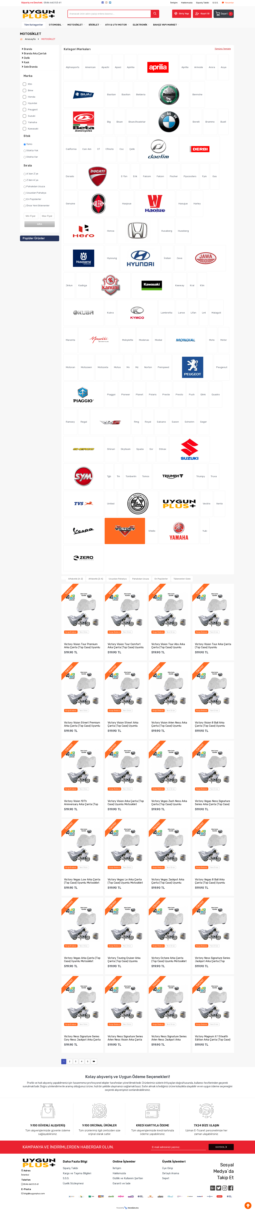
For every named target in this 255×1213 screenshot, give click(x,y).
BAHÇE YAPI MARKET (165, 24)
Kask (26, 62)
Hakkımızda (186, 2)
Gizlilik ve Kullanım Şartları (128, 1178)
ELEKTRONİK (140, 24)
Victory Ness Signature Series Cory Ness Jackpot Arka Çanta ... (82, 1038)
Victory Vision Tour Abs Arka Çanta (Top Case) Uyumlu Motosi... (168, 646)
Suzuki (29, 116)
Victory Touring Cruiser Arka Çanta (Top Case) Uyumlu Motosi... (124, 960)
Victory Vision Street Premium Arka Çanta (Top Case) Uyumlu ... (82, 724)
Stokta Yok (31, 150)
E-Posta (26, 1189)
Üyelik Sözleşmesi (73, 1183)
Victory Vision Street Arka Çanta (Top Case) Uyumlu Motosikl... (123, 724)
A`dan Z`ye (31, 173)
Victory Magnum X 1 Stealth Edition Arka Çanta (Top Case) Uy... (212, 1038)
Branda (28, 49)
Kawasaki (30, 129)
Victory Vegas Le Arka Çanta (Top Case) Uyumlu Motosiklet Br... (125, 881)
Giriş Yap (184, 13)
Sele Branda (31, 66)
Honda (29, 97)
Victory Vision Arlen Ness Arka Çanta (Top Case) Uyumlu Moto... (169, 724)
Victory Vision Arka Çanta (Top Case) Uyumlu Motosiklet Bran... (126, 803)
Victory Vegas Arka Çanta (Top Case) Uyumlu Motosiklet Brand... (82, 960)
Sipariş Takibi (202, 2)
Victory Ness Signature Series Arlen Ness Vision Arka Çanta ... (125, 1038)
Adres (25, 1170)
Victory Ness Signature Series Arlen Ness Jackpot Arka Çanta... (169, 1038)
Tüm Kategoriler (33, 24)
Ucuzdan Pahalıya (35, 192)
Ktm (27, 84)
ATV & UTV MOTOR (116, 24)
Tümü (28, 144)
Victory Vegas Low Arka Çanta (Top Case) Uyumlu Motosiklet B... (82, 881)
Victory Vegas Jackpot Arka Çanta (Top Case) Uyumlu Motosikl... (167, 881)
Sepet (224, 13)
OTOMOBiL (55, 24)
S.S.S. (215, 2)
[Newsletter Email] (178, 1147)
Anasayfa (30, 39)
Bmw (28, 90)
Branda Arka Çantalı (35, 53)
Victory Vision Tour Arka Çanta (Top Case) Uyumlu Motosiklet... (213, 646)
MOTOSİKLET (75, 24)
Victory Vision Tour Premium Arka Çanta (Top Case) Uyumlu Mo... (82, 646)
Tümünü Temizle (223, 49)
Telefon (26, 1180)
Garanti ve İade (122, 1183)
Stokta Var (31, 156)
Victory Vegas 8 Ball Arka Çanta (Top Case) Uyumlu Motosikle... (210, 881)
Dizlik (27, 58)
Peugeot (30, 109)
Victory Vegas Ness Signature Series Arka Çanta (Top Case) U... (212, 803)
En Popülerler (32, 199)
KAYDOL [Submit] (221, 1147)
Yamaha (30, 122)
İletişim (174, 2)
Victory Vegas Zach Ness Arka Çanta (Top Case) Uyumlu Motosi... (169, 803)
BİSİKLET (94, 24)
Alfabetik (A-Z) (75, 579)
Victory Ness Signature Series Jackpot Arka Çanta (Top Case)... (212, 960)
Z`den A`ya (31, 180)
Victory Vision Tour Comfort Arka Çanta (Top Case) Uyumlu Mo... (126, 646)
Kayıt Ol (205, 13)
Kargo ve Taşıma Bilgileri (77, 1173)
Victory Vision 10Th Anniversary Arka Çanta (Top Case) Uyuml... (81, 803)
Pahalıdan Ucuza (34, 186)
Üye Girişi (167, 1168)
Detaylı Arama (170, 1173)
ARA (39, 224)
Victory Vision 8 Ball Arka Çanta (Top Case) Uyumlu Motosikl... (210, 724)
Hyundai (30, 103)
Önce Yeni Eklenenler (37, 205)
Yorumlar (228, 2)
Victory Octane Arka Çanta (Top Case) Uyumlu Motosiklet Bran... (169, 960)
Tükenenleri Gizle (182, 579)
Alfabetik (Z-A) (96, 579)
